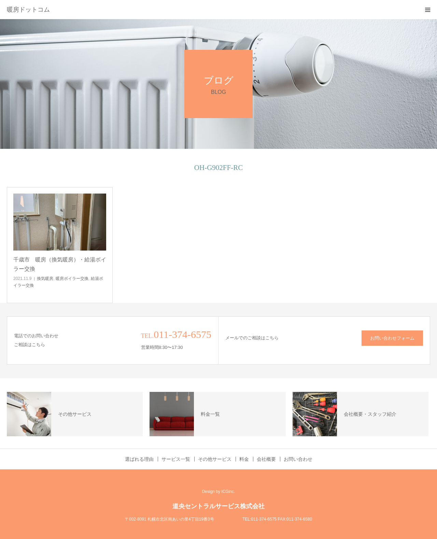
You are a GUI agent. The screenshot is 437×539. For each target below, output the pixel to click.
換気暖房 (45, 278)
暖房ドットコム (28, 9)
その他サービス (214, 459)
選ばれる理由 (139, 459)
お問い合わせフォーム (392, 338)
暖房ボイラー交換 (72, 278)
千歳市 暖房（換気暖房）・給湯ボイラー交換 (59, 264)
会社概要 (266, 459)
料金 (244, 459)
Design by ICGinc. (218, 491)
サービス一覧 (175, 459)
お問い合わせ (298, 459)
